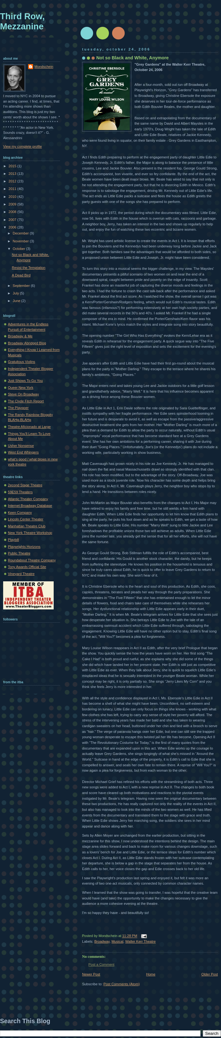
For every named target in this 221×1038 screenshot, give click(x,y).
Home (150, 974)
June (17, 301)
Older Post (209, 974)
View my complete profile (22, 146)
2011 (13, 189)
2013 (13, 173)
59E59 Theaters (20, 492)
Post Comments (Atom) (122, 984)
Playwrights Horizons (24, 547)
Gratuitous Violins (21, 362)
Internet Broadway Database (30, 505)
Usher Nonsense (21, 446)
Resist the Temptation (28, 268)
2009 (13, 204)
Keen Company (20, 512)
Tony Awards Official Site (27, 567)
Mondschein (43, 66)
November (21, 241)
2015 (13, 166)
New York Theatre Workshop (30, 533)
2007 (13, 220)
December (21, 233)
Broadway (102, 941)
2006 (13, 227)
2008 (13, 212)
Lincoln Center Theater (25, 519)
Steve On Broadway (23, 394)
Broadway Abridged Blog (27, 343)
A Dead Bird (21, 275)
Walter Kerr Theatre (140, 941)
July (16, 293)
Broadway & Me (20, 336)
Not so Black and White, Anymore (132, 57)
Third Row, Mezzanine (22, 21)
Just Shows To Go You (25, 381)
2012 (13, 181)
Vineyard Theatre (21, 574)
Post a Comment (101, 964)
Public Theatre (19, 553)
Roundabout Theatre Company (32, 560)
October (19, 249)
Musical (117, 941)
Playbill (13, 540)
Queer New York (20, 387)
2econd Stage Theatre (25, 485)
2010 (13, 197)
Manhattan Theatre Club (26, 526)
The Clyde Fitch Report (26, 401)
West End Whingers (23, 452)
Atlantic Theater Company (28, 499)
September (22, 286)
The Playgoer (18, 408)
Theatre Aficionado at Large (29, 427)
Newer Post (91, 974)
